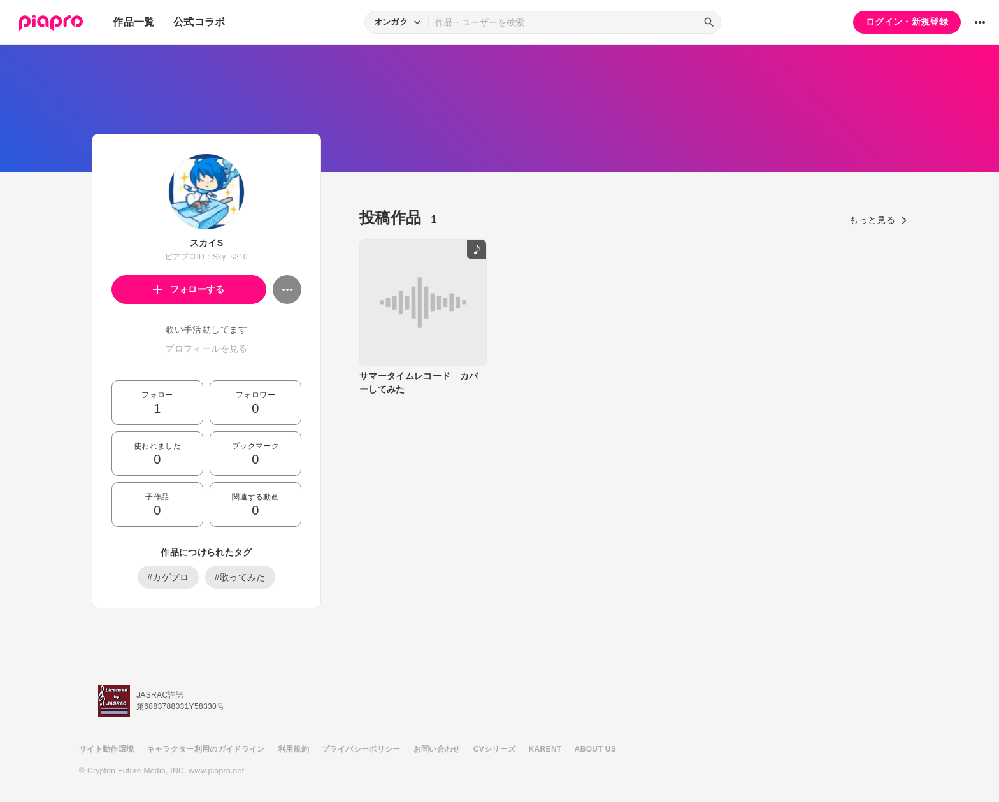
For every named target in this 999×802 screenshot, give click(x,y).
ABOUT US (595, 749)
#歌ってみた (240, 577)
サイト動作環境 (106, 749)
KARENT (545, 749)
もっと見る (878, 220)
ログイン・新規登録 (907, 22)
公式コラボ (199, 22)
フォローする (189, 289)
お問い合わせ (437, 749)
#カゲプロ (168, 577)
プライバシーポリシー (361, 749)
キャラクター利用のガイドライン (205, 749)
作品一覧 (133, 22)
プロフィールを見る (206, 348)
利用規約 (293, 749)
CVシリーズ (494, 749)
